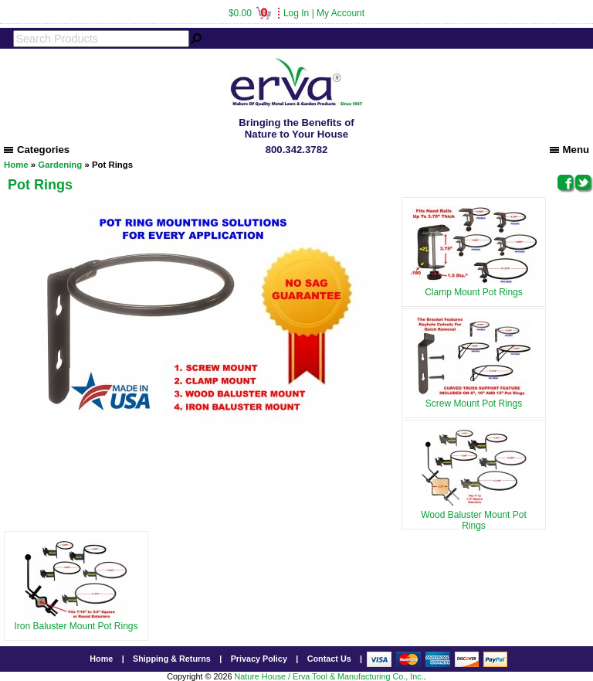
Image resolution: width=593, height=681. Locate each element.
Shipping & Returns (172, 658)
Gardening (60, 164)
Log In (296, 13)
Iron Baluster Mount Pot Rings (75, 621)
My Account (340, 13)
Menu (569, 149)
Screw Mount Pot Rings (474, 398)
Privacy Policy (259, 658)
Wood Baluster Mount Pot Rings (474, 515)
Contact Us (329, 658)
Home (16, 164)
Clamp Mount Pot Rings (473, 287)
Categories (36, 149)
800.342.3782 (297, 149)
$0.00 (250, 13)
